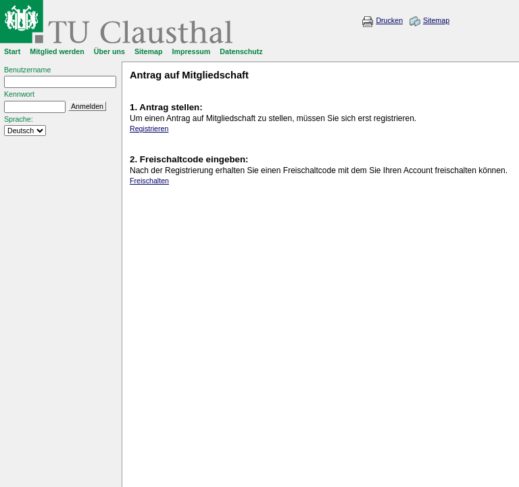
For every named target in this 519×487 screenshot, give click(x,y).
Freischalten (149, 181)
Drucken (389, 20)
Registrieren (149, 128)
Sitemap (436, 20)
